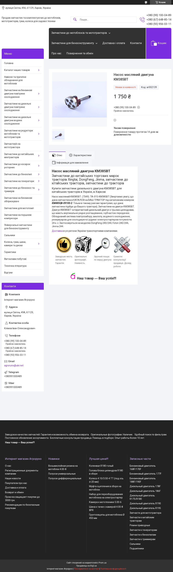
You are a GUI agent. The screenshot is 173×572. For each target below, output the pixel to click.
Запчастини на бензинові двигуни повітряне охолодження (18, 93)
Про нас (56, 53)
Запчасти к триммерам (142, 539)
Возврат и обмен (14, 492)
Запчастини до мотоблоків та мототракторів (79, 32)
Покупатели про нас (16, 483)
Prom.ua (102, 563)
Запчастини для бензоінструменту (72, 43)
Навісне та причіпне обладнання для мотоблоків (15, 80)
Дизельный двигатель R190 (145, 503)
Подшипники (137, 548)
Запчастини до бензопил (18, 174)
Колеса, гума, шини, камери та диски (15, 244)
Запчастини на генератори (19, 181)
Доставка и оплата (15, 487)
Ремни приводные (140, 525)
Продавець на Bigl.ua (86, 566)
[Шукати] (75, 19)
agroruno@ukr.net (13, 365)
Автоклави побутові (15, 259)
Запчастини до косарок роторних (17, 166)
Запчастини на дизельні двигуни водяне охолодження (17, 120)
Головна (8, 63)
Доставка (57, 231)
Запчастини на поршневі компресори (18, 217)
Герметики (10, 252)
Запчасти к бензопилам (143, 534)
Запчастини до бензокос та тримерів (19, 190)
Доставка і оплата (113, 43)
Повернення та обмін (79, 53)
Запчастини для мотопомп (19, 208)
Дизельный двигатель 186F (145, 491)
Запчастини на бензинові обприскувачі (18, 200)
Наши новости (13, 478)
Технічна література (15, 265)
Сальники (9, 235)
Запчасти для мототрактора (145, 513)
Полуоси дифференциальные (64, 478)
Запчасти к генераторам (143, 530)
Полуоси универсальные (62, 473)
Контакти (136, 43)
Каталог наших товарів (17, 70)
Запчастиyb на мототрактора (12, 145)
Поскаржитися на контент (86, 569)
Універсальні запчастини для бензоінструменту (18, 227)
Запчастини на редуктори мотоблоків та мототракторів (18, 133)
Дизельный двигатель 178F (145, 486)
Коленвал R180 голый (101, 465)
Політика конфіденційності (113, 569)
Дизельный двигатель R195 (145, 508)
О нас (8, 465)
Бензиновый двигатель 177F (145, 473)
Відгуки (8, 272)
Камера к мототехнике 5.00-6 (105, 502)
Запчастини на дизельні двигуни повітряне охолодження (17, 107)
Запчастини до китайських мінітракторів (19, 156)
